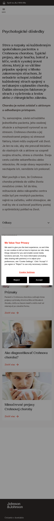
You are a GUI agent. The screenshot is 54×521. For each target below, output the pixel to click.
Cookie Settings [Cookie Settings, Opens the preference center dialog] (27, 272)
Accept (39, 280)
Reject (17, 280)
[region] (27, 260)
